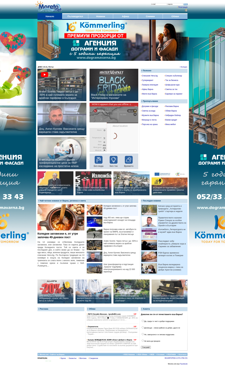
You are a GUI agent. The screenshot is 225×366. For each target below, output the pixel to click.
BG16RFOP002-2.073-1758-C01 (176, 358)
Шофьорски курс (172, 85)
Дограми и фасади (149, 106)
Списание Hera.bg (149, 76)
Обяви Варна (170, 111)
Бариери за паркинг (173, 94)
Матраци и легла (149, 120)
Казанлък (72, 358)
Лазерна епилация (149, 85)
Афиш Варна (147, 89)
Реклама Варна (171, 106)
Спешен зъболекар (173, 76)
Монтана (82, 358)
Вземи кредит (170, 120)
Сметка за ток (170, 89)
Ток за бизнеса (171, 80)
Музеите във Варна (150, 115)
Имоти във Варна (149, 94)
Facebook (184, 364)
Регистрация (183, 7)
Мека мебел (170, 124)
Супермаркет (147, 80)
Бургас (63, 358)
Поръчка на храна (149, 124)
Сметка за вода (148, 111)
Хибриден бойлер (172, 115)
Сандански (93, 358)
